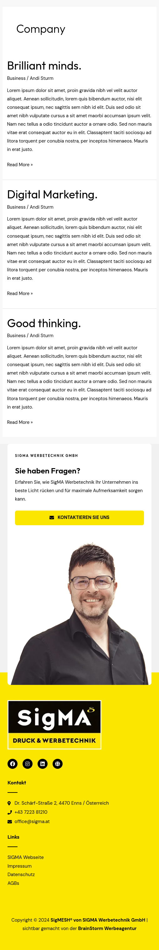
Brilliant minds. (44, 65)
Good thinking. (44, 323)
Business (16, 78)
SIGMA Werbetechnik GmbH (114, 920)
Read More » (20, 164)
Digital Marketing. (52, 194)
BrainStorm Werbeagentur (107, 929)
